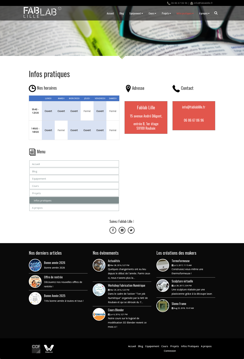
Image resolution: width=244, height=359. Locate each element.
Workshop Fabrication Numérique (126, 285)
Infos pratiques (185, 13)
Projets (166, 13)
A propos (204, 13)
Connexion (170, 350)
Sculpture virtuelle (182, 281)
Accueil (110, 13)
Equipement (136, 13)
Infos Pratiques (189, 346)
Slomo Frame (179, 303)
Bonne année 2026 (54, 262)
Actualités (114, 261)
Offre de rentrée (53, 277)
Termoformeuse (181, 261)
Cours (152, 13)
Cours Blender (116, 310)
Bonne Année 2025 (54, 295)
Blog (121, 13)
